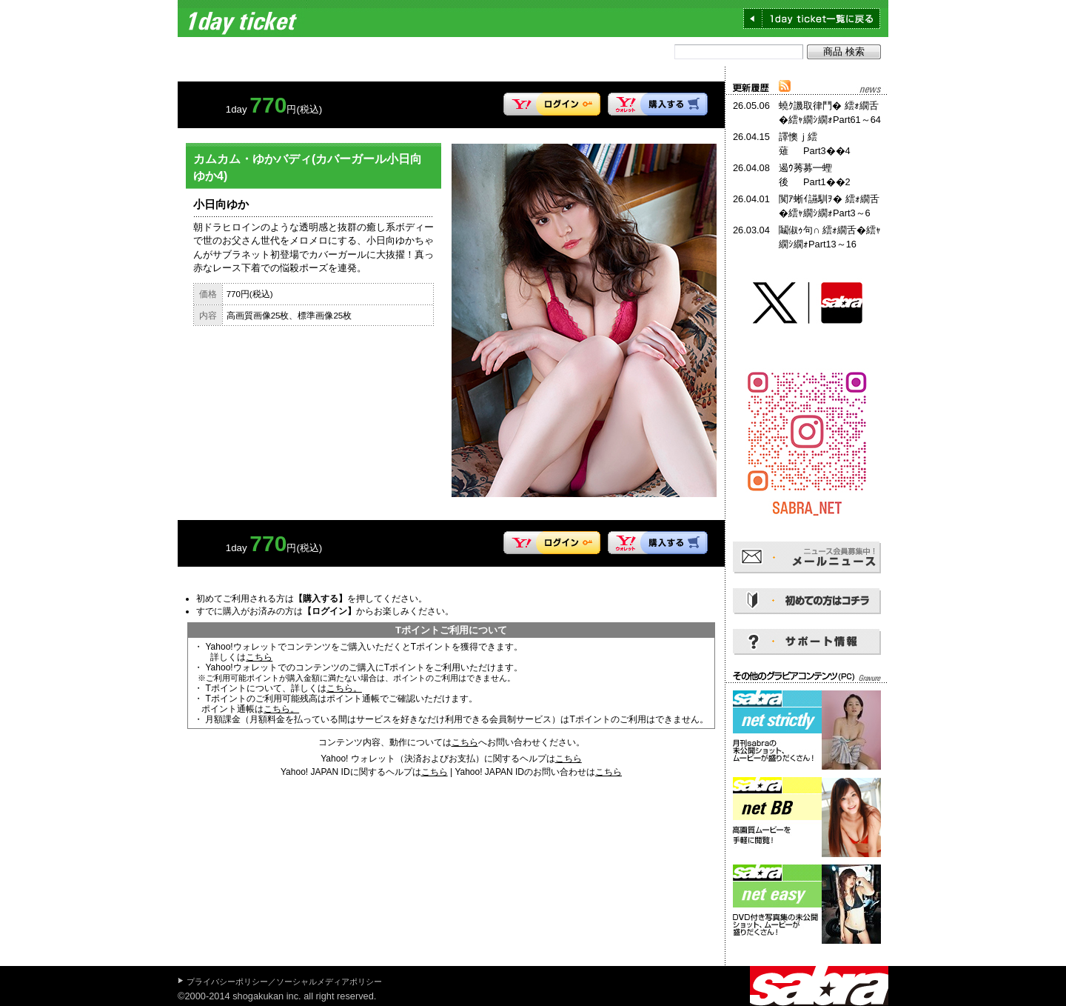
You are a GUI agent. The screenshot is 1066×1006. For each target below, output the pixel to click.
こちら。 (344, 688)
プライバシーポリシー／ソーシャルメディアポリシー (284, 981)
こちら (259, 657)
